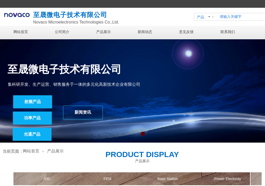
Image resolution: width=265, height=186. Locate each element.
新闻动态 (145, 32)
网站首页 (20, 32)
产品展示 (103, 32)
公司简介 (62, 32)
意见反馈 (186, 32)
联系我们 (227, 32)
